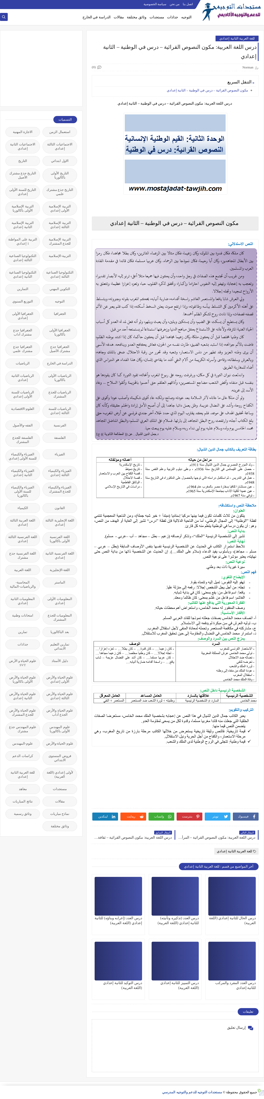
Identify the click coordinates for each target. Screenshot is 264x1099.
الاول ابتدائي (59, 161)
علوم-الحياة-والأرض (59, 743)
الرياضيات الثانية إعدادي (22, 378)
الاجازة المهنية (22, 132)
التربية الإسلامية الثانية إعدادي (23, 225)
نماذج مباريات (59, 814)
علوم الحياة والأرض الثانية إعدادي (22, 696)
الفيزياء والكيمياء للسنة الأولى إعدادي (23, 456)
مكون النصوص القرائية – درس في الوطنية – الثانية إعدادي (207, 90)
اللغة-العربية (22, 570)
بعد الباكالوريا (60, 632)
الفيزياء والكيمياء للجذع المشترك (59, 489)
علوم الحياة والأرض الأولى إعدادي (59, 679)
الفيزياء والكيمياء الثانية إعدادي (22, 473)
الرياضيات (23, 363)
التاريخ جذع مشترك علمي (59, 192)
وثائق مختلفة (136, 17)
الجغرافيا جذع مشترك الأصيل (60, 349)
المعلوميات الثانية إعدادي (23, 601)
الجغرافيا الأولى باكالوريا (59, 332)
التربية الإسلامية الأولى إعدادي (60, 208)
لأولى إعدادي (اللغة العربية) (60, 774)
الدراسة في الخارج (96, 17)
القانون (60, 508)
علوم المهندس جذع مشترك (22, 729)
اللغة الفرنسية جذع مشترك (22, 555)
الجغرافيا (60, 314)
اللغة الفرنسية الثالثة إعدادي (22, 539)
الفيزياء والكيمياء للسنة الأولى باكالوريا (22, 491)
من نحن (174, 4)
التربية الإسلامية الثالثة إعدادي (60, 225)
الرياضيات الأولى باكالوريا (59, 378)
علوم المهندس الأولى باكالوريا (60, 729)
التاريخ (22, 161)
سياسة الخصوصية (155, 4)
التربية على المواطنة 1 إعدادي (22, 241)
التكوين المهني (60, 289)
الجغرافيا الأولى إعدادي (22, 316)
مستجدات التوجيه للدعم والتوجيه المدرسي (192, 1092)
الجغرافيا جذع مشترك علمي (22, 349)
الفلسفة (60, 438)
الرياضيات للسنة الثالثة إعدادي (59, 411)
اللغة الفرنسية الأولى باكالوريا (60, 539)
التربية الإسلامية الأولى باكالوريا (23, 208)
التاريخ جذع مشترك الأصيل (22, 175)
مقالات (119, 17)
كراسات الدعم (22, 756)
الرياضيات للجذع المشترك (59, 394)
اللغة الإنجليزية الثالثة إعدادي (59, 522)
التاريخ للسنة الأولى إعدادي (22, 192)
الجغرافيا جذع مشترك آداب (22, 332)
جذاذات (172, 17)
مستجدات (157, 17)
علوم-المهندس (22, 743)
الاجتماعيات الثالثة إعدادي (59, 146)
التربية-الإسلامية (60, 256)
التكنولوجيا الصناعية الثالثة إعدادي (22, 258)
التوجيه (186, 17)
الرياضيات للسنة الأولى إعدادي (22, 394)
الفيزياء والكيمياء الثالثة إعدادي (59, 473)
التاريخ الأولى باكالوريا (60, 175)
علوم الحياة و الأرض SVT (23, 663)
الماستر (59, 582)
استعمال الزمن (59, 132)
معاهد (23, 789)
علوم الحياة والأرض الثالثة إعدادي (59, 696)
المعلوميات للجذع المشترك (60, 617)
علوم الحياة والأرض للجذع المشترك (22, 712)
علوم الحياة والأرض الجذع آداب (59, 712)
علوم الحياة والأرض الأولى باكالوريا (22, 679)
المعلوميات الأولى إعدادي (59, 601)
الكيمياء (23, 508)
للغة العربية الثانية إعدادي (237, 38)
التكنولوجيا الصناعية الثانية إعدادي (22, 274)
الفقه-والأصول (22, 425)
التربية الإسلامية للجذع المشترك (60, 241)
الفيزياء (60, 454)
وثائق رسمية (22, 814)
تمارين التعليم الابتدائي (59, 646)
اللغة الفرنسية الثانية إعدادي (59, 555)
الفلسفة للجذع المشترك (22, 440)
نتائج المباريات (22, 801)
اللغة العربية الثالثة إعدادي (23, 522)
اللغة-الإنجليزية (60, 570)
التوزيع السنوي (22, 301)
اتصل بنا (188, 4)
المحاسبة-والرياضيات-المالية (22, 584)
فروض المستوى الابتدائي (59, 758)
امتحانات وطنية (22, 615)
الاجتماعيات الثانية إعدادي (22, 146)
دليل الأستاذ (60, 661)
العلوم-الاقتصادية (22, 409)
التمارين (22, 289)
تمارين (22, 632)
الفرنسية (60, 425)
